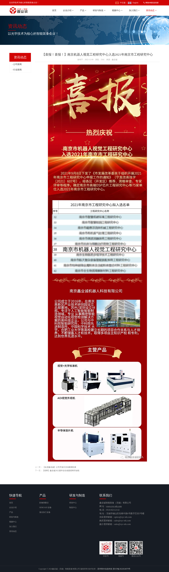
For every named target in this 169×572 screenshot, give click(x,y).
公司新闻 (17, 64)
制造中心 (73, 507)
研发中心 (73, 503)
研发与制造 (13, 517)
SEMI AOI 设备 (45, 507)
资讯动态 (13, 531)
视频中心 (13, 522)
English (133, 3)
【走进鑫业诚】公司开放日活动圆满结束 (59, 467)
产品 (11, 512)
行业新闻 (17, 70)
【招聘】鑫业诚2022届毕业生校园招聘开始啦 (60, 471)
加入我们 (13, 527)
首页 (11, 503)
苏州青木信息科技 (104, 569)
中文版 (120, 3)
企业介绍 (13, 507)
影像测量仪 (44, 503)
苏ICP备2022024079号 (121, 569)
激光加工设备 (44, 512)
